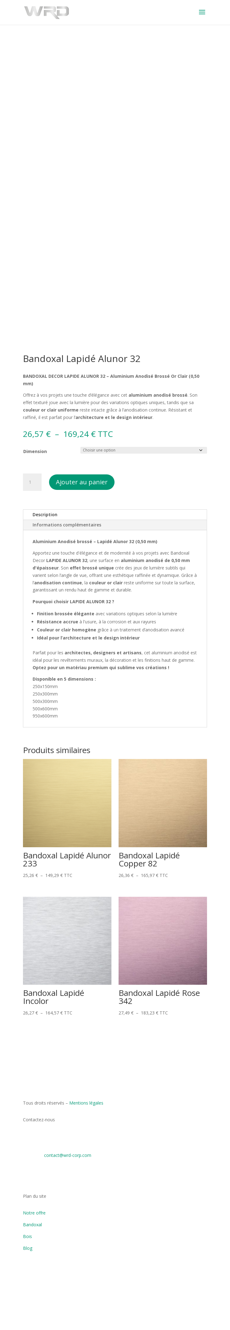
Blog (27, 1248)
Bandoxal (32, 1225)
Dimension (35, 451)
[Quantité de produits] (32, 482)
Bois (27, 1236)
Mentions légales (86, 1103)
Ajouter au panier (82, 482)
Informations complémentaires (67, 525)
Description (45, 514)
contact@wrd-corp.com (67, 1155)
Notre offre (34, 1213)
